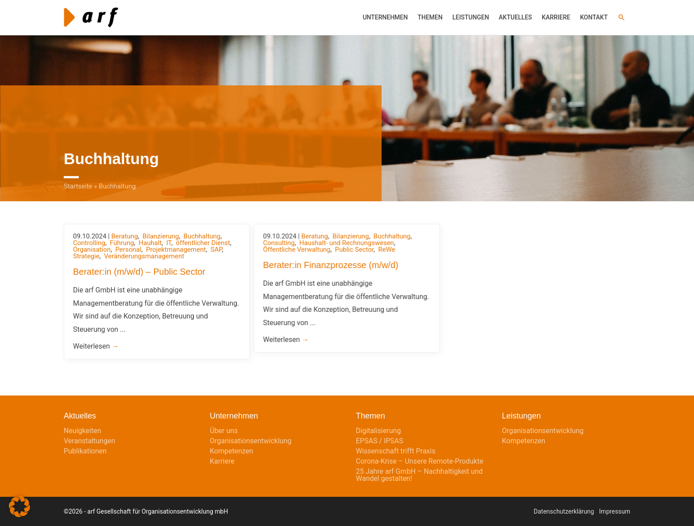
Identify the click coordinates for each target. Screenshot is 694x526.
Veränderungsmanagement (144, 256)
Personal (128, 249)
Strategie (86, 256)
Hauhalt (150, 243)
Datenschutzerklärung (564, 511)
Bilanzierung (161, 236)
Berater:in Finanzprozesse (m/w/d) (330, 265)
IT (168, 243)
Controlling (89, 243)
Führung (122, 243)
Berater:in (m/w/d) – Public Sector (139, 271)
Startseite (78, 186)
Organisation (92, 249)
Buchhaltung (202, 236)
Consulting (279, 243)
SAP (216, 249)
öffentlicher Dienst (203, 243)
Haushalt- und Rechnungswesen (346, 243)
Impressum (614, 511)
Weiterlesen (96, 346)
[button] (621, 17)
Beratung (124, 236)
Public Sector (354, 249)
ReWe (386, 249)
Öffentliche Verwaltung (296, 249)
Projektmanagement (176, 249)
